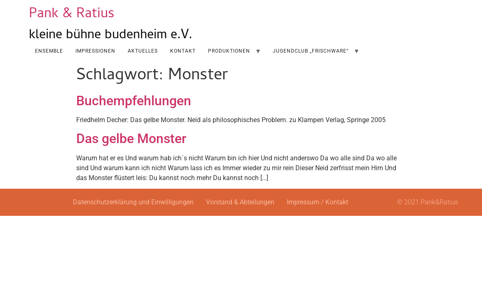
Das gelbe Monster (131, 138)
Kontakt (183, 51)
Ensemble (49, 51)
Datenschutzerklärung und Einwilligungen (133, 202)
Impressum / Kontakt (317, 202)
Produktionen (229, 51)
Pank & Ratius (72, 14)
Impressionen (95, 51)
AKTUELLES (143, 51)
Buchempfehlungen (133, 101)
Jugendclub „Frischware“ (311, 51)
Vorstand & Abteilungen (240, 202)
